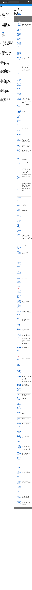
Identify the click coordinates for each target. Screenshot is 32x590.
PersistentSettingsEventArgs (6, 25)
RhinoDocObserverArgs (5, 44)
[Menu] (1, 2)
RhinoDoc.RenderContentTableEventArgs (8, 37)
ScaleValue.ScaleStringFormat (6, 52)
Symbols (3, 53)
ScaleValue (3, 51)
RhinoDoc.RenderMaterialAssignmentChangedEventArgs (10, 40)
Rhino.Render (3, 79)
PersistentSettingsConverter (6, 24)
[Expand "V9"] (21, 2)
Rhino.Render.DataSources (5, 83)
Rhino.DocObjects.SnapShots (5, 64)
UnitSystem (3, 55)
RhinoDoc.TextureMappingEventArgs (7, 41)
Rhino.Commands (3, 60)
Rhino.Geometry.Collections (5, 69)
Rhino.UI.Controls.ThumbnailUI (5, 98)
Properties (3, 34)
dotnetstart (2, 101)
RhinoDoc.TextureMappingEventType (7, 42)
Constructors (4, 33)
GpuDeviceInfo (4, 15)
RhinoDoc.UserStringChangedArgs (7, 43)
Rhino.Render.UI (3, 88)
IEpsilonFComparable (5, 17)
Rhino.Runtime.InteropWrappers (5, 91)
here (23, 4)
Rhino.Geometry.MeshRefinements (6, 71)
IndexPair (3, 18)
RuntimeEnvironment (5, 50)
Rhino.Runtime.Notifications (5, 92)
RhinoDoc (3, 32)
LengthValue (3, 21)
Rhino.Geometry (3, 68)
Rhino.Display (3, 61)
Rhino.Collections (3, 59)
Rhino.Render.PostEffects (5, 87)
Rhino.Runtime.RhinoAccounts (5, 93)
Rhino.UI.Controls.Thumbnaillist (6, 99)
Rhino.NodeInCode (4, 75)
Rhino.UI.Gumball (3, 100)
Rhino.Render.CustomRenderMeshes (6, 82)
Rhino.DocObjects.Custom (5, 63)
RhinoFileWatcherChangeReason (6, 46)
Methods (3, 35)
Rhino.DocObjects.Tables (4, 65)
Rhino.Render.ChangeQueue (5, 80)
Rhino (2, 6)
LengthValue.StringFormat (5, 22)
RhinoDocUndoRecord (5, 45)
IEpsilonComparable (5, 16)
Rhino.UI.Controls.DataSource (5, 97)
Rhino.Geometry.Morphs (4, 72)
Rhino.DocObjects (3, 62)
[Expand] (26, 2)
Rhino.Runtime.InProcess (4, 90)
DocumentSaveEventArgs (5, 14)
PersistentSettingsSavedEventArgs (7, 27)
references (19, 14)
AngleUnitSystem (4, 7)
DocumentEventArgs (5, 12)
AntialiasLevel (4, 8)
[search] (13, 2)
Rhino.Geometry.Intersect (5, 70)
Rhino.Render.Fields (4, 84)
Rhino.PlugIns (3, 78)
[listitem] (24, 27)
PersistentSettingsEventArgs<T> (6, 26)
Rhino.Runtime (3, 89)
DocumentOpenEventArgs (5, 13)
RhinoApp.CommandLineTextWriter (7, 31)
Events (3, 36)
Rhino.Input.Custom (4, 74)
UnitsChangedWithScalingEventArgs (7, 54)
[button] (23, 17)
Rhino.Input (2, 73)
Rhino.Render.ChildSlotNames (5, 81)
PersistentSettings (4, 23)
